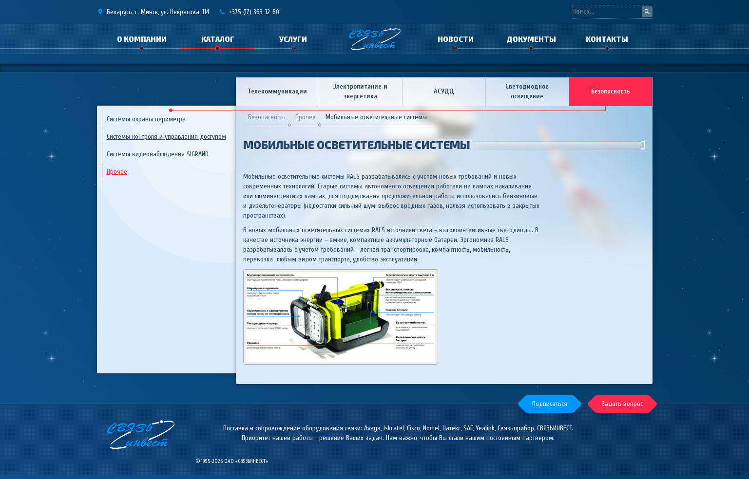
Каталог (217, 39)
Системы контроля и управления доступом (166, 136)
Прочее (117, 171)
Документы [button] (531, 39)
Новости (456, 39)
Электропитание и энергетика (360, 91)
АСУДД (444, 91)
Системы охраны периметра (146, 119)
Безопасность (610, 91)
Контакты (607, 39)
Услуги (293, 39)
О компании (142, 39)
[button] (549, 404)
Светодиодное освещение (527, 91)
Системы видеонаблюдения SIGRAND (158, 154)
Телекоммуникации (277, 91)
